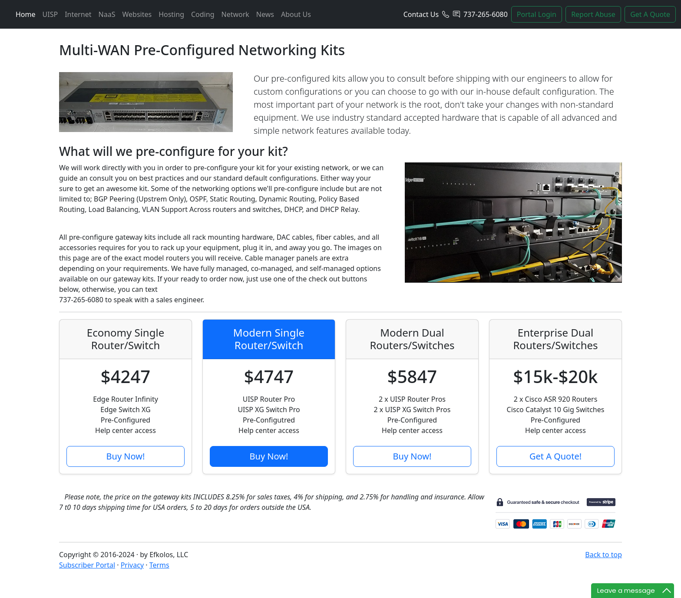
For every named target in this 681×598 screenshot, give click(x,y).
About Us (296, 14)
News (265, 14)
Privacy (132, 565)
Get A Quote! (555, 456)
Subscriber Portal (87, 565)
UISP (50, 14)
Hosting (171, 14)
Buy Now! (125, 456)
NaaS (107, 14)
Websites (137, 14)
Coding (203, 14)
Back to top (603, 554)
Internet (78, 14)
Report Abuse (593, 14)
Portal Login (536, 14)
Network (235, 14)
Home (26, 14)
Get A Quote (650, 14)
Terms (159, 565)
